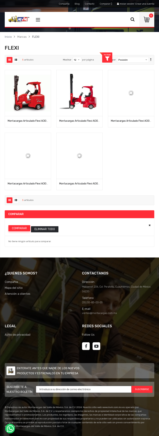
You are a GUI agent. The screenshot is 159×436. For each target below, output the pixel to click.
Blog (77, 3)
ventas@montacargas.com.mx (99, 313)
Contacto (89, 3)
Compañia (64, 3)
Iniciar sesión (127, 3)
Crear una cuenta (144, 3)
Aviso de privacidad (17, 334)
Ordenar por (109, 59)
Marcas (22, 36)
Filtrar (153, 55)
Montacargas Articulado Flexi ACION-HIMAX (32, 183)
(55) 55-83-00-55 (92, 302)
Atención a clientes (17, 293)
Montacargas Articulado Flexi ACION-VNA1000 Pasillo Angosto (94, 183)
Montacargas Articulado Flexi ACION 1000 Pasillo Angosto (40, 120)
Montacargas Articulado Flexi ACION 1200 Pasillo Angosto (91, 120)
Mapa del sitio (14, 288)
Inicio (8, 36)
